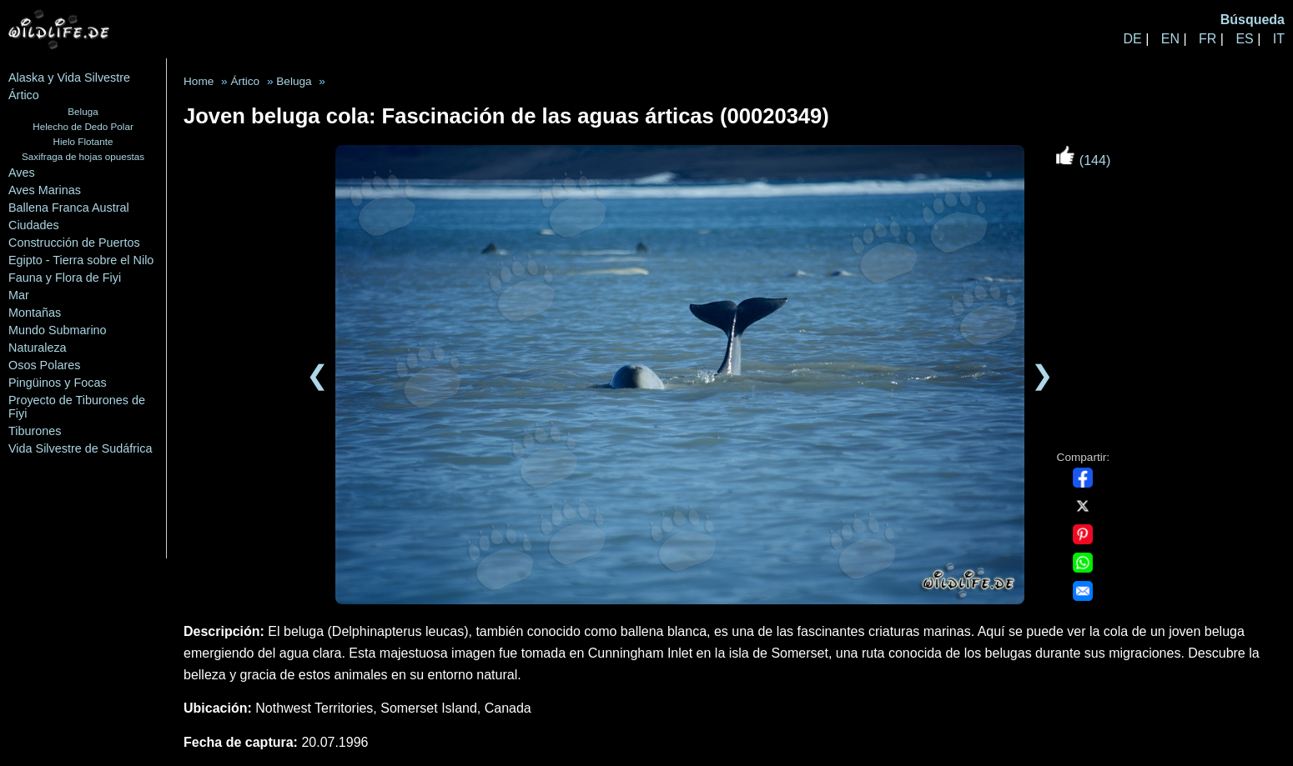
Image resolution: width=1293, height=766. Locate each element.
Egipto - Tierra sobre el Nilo (80, 260)
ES (1244, 39)
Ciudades (33, 225)
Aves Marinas (44, 190)
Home (199, 81)
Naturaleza (37, 347)
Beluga (83, 111)
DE (1132, 39)
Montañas (34, 312)
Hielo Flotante (83, 141)
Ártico (23, 95)
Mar (18, 295)
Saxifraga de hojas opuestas (83, 156)
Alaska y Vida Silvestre (69, 77)
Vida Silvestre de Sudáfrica (80, 448)
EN (1170, 39)
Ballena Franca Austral (68, 207)
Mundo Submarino (57, 330)
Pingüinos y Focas (57, 382)
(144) (1082, 160)
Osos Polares (44, 365)
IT (1279, 39)
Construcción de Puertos (74, 242)
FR (1207, 39)
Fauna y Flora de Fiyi (64, 277)
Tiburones (34, 431)
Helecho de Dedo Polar (83, 126)
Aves (21, 172)
